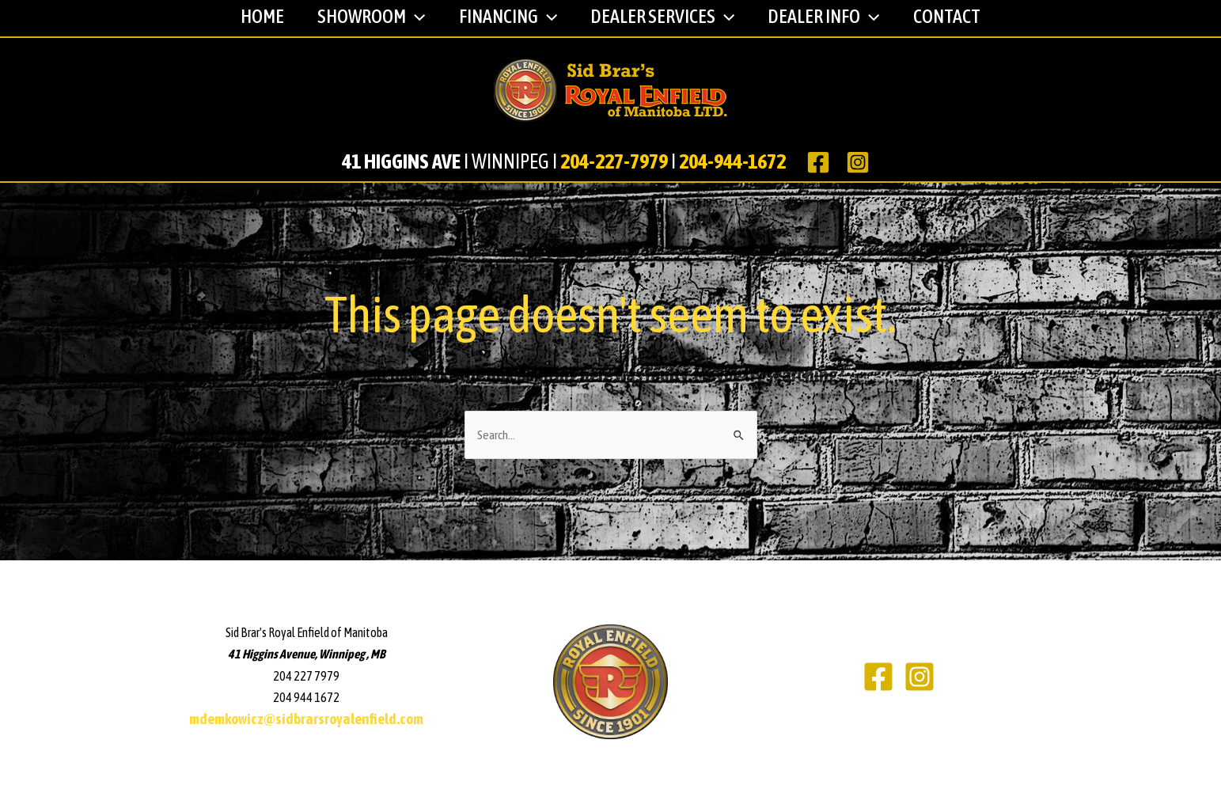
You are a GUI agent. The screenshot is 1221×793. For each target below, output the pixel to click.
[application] (408, 17)
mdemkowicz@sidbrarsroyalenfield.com (306, 719)
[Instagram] (919, 676)
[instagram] (860, 162)
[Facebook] (878, 676)
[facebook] (821, 162)
